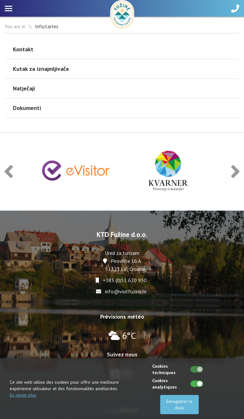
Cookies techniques (164, 369)
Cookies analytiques (164, 384)
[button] (9, 172)
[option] (76, 172)
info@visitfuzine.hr (126, 291)
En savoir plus (23, 395)
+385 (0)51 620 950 (125, 280)
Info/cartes (46, 26)
